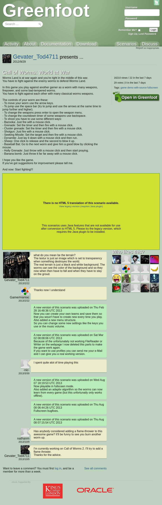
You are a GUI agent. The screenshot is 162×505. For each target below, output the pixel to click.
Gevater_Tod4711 (35, 56)
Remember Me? (128, 30)
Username (131, 7)
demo (130, 87)
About (14, 482)
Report (139, 48)
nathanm (23, 438)
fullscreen (152, 87)
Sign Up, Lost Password (142, 33)
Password (131, 18)
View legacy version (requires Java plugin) (81, 206)
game (123, 87)
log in (58, 468)
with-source (140, 87)
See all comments (95, 468)
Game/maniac (19, 297)
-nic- (26, 370)
